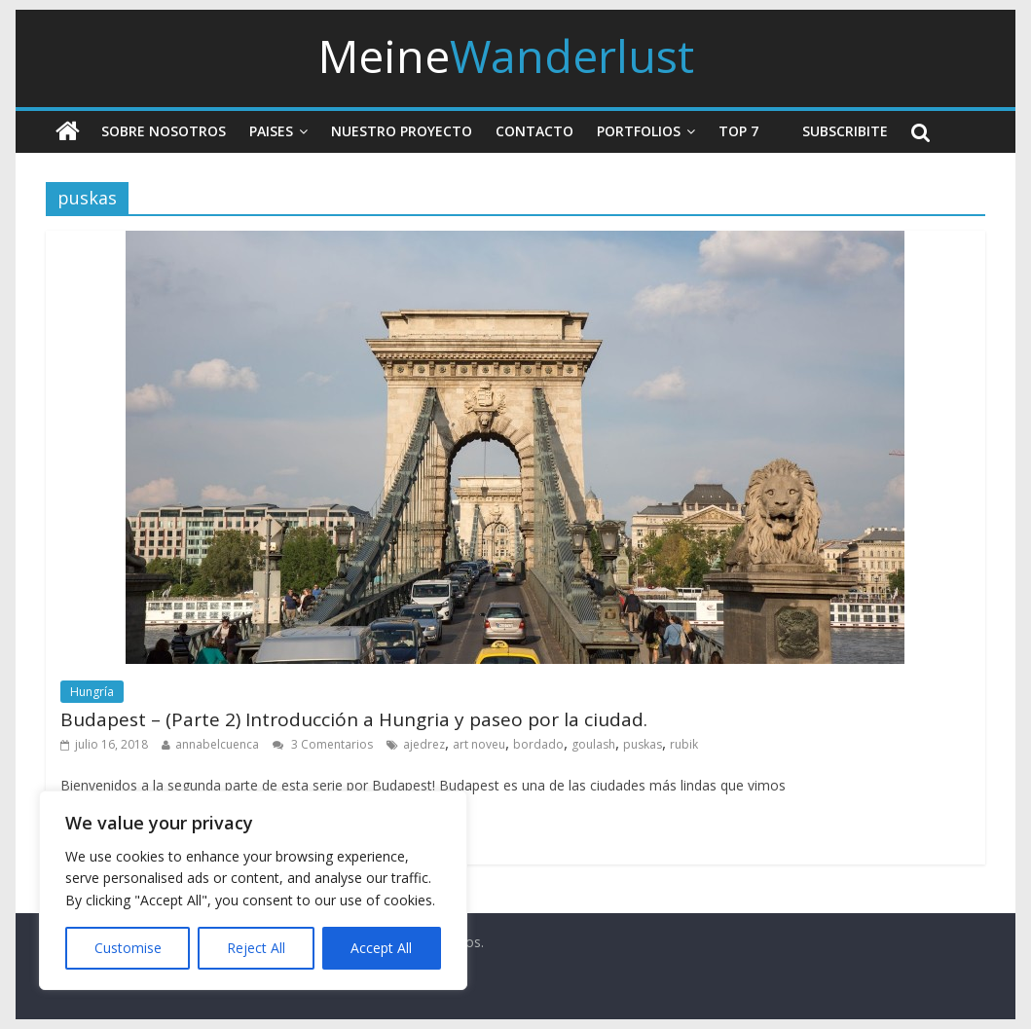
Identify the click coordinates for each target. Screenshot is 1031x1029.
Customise (128, 947)
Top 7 (738, 131)
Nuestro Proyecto (401, 131)
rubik (684, 744)
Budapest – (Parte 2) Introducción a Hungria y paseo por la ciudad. (353, 719)
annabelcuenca (217, 744)
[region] (253, 890)
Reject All (256, 947)
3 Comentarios (323, 744)
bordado (538, 744)
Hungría (92, 691)
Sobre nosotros (163, 131)
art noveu (479, 744)
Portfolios (639, 131)
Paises (271, 131)
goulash (593, 744)
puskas (642, 744)
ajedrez (424, 744)
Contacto (534, 131)
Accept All (381, 947)
